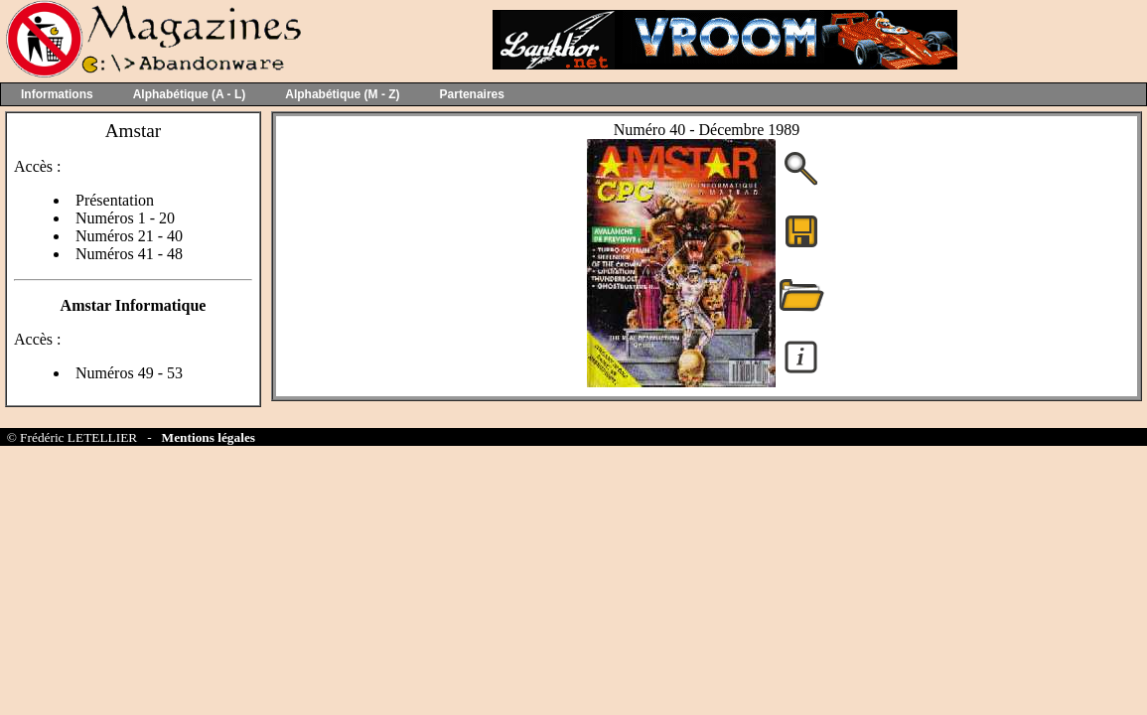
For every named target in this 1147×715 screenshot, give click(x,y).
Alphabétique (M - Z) (342, 94)
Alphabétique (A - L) (189, 94)
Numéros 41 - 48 (129, 253)
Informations (57, 94)
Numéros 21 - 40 (129, 235)
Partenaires (472, 94)
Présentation (114, 200)
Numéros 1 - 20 (125, 218)
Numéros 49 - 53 (129, 372)
